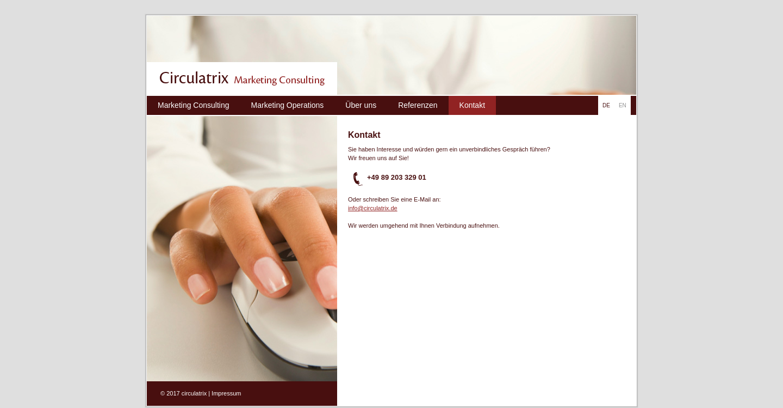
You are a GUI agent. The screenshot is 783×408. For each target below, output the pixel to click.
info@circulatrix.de (372, 208)
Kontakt (472, 105)
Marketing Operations (287, 105)
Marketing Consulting (193, 105)
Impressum (226, 393)
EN (622, 105)
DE (606, 105)
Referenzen (417, 105)
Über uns (360, 105)
